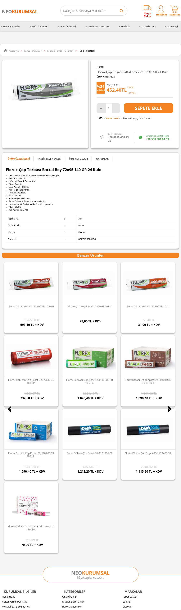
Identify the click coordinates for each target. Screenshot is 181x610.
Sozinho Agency (65, 597)
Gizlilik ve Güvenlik (12, 397)
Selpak (126, 397)
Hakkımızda (8, 377)
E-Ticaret (79, 605)
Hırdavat (67, 432)
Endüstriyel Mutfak (98, 26)
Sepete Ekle (148, 108)
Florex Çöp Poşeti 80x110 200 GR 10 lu (31, 306)
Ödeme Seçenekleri (13, 422)
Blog (4, 437)
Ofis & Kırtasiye (11, 26)
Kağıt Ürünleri (40, 26)
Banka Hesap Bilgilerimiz (15, 432)
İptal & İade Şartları (13, 392)
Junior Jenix (129, 392)
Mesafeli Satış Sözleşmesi (16, 387)
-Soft (70, 605)
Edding (126, 382)
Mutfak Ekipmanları (73, 382)
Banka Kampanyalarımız (15, 427)
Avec (125, 412)
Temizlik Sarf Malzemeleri (76, 397)
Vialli (125, 407)
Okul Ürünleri (68, 26)
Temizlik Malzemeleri (74, 402)
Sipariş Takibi (9, 407)
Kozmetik (67, 427)
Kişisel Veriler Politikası (14, 382)
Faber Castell (130, 377)
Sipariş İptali (9, 412)
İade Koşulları (9, 417)
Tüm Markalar (130, 432)
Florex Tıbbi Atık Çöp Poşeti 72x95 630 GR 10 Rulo (148, 308)
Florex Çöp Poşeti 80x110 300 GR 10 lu (89, 306)
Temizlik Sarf (148, 26)
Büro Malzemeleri (72, 387)
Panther (127, 427)
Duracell (127, 417)
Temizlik (125, 26)
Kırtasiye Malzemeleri (74, 407)
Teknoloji (172, 26)
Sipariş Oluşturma (12, 402)
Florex (100, 67)
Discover (127, 387)
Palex (126, 402)
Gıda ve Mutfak (70, 412)
